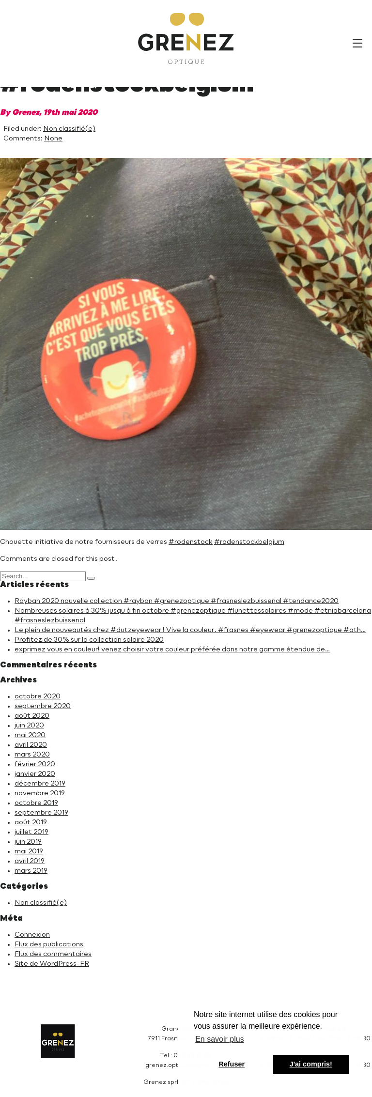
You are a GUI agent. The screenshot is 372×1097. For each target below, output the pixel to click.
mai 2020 (30, 735)
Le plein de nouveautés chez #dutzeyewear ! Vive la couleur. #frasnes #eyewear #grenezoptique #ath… (190, 630)
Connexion (32, 934)
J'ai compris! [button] (311, 1064)
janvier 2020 (35, 774)
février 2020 (35, 764)
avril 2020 (31, 745)
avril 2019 (30, 861)
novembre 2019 (40, 793)
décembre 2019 (40, 783)
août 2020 (32, 715)
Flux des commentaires (53, 954)
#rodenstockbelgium (249, 542)
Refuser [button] (231, 1064)
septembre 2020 (43, 706)
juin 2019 (28, 841)
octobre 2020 (38, 696)
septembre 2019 (41, 812)
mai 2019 (29, 851)
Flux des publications (49, 944)
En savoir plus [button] (219, 1039)
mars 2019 (31, 870)
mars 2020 (32, 754)
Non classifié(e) (69, 128)
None (53, 138)
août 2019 (31, 822)
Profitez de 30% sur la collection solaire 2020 (89, 639)
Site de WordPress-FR (52, 963)
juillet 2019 (31, 832)
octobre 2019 (36, 803)
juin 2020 (29, 725)
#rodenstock (191, 542)
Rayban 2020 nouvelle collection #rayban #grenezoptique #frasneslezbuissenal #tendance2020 (177, 601)
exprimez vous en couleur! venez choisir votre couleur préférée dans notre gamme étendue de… (172, 649)
